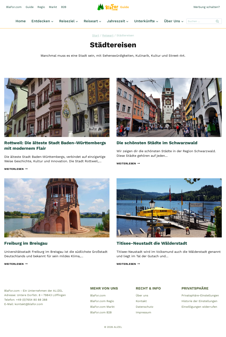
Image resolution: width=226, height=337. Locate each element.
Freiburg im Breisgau (25, 243)
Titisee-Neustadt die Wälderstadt (152, 243)
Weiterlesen (16, 169)
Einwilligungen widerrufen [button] (199, 306)
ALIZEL (118, 327)
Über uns (142, 295)
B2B (63, 7)
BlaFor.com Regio (102, 301)
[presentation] (56, 107)
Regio (41, 7)
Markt (53, 7)
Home (21, 21)
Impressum (143, 312)
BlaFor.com (14, 7)
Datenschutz (144, 306)
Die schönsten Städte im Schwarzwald (157, 142)
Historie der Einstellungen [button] (199, 301)
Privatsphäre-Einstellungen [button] (200, 295)
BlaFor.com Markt (102, 306)
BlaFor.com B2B (101, 312)
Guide (30, 7)
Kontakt (141, 301)
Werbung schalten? (206, 7)
